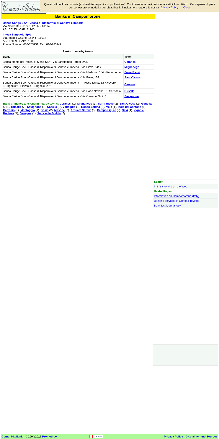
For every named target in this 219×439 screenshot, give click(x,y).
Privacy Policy (169, 7)
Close (187, 7)
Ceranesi (130, 61)
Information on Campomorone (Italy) (176, 196)
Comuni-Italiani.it (13, 436)
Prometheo (49, 436)
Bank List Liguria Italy (167, 205)
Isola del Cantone (129, 106)
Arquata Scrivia (80, 110)
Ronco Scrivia (90, 106)
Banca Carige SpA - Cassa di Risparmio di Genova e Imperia (43, 22)
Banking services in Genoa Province (176, 200)
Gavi (125, 110)
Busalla (129, 91)
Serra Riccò (132, 72)
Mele (109, 106)
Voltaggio (69, 106)
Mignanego (131, 67)
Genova (129, 84)
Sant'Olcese (132, 77)
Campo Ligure (106, 110)
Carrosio (9, 110)
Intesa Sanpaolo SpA (17, 34)
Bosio (44, 110)
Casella (52, 106)
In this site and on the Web (170, 186)
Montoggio (27, 110)
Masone (59, 110)
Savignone (131, 96)
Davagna (25, 113)
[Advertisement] (78, 147)
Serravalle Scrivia (49, 113)
